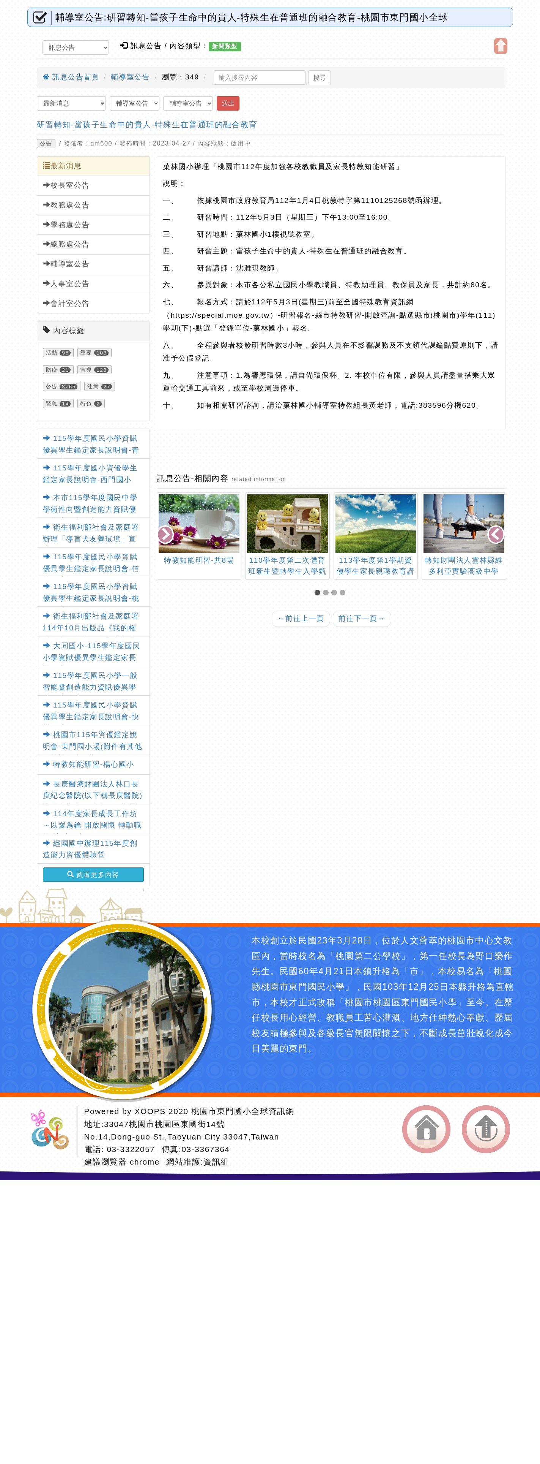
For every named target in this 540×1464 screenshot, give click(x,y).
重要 (86, 353)
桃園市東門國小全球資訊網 (242, 1111)
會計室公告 (66, 303)
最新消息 (62, 165)
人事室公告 (66, 283)
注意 (93, 386)
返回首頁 (426, 1129)
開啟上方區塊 (500, 46)
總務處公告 (66, 244)
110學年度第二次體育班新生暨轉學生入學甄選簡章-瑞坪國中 (287, 571)
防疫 (52, 370)
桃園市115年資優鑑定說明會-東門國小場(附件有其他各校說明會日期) (93, 746)
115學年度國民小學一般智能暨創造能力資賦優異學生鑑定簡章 (90, 687)
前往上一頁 (300, 618)
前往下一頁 (362, 618)
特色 (86, 403)
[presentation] (166, 535)
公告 (46, 144)
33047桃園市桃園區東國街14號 (164, 1124)
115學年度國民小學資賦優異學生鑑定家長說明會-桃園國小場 (91, 598)
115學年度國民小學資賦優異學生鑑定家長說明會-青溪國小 (91, 449)
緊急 (52, 403)
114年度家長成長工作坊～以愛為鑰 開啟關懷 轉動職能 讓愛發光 (92, 825)
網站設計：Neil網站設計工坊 (52, 1131)
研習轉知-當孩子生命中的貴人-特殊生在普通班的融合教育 (147, 124)
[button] (319, 593)
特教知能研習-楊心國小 (89, 764)
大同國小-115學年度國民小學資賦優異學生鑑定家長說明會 (92, 657)
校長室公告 (66, 185)
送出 (228, 103)
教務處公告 (66, 205)
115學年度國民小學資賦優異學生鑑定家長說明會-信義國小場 (91, 568)
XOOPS (150, 1111)
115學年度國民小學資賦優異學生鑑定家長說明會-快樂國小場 (91, 716)
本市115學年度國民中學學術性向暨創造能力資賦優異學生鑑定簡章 (90, 509)
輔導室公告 (130, 77)
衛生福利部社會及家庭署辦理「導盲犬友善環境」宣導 (91, 538)
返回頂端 (486, 1129)
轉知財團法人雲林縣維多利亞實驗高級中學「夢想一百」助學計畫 (464, 571)
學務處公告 (66, 224)
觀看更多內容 (93, 874)
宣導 (86, 370)
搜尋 (319, 77)
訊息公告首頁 (71, 77)
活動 (52, 353)
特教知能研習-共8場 (199, 560)
